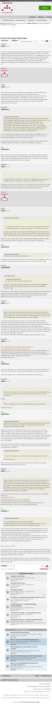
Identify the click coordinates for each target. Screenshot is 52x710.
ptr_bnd (22, 599)
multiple (3, 84)
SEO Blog (13, 695)
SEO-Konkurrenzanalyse (43, 697)
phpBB (34, 686)
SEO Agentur (6, 695)
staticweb (22, 578)
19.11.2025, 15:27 (27, 614)
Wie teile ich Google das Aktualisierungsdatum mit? (28, 597)
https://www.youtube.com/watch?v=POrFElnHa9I (15, 348)
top (1, 508)
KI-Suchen (18, 586)
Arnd (21, 614)
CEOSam (3, 208)
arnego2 (22, 584)
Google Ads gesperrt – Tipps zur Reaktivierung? (26, 620)
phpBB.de (48, 689)
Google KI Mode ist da (17, 583)
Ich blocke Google (16, 590)
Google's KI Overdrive (17, 576)
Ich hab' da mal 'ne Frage (22, 600)
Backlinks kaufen (14, 697)
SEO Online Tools (21, 695)
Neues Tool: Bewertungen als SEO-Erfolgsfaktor (26, 656)
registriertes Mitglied (20, 23)
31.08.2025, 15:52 (28, 607)
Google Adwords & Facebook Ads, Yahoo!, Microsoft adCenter (31, 623)
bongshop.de (4, 43)
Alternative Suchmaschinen (19, 632)
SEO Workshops (44, 695)
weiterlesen (13, 637)
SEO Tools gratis (31, 697)
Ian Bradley (48, 683)
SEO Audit (23, 697)
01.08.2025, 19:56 (29, 621)
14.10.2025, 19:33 (29, 584)
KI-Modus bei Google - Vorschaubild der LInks (25, 613)
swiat (2, 361)
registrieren (7, 23)
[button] (51, 41)
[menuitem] (48, 17)
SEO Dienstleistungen (33, 695)
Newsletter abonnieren (45, 8)
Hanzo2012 (3, 265)
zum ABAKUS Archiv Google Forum (9, 680)
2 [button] (48, 41)
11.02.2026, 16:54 (29, 591)
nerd (2, 147)
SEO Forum (22, 0)
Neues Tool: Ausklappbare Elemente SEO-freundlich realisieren (24, 664)
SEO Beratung (5, 697)
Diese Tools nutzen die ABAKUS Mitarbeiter (24, 640)
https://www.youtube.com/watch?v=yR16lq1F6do (15, 499)
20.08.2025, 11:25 (29, 599)
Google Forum (19, 579)
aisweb (21, 607)
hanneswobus (4, 107)
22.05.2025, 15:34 (30, 578)
